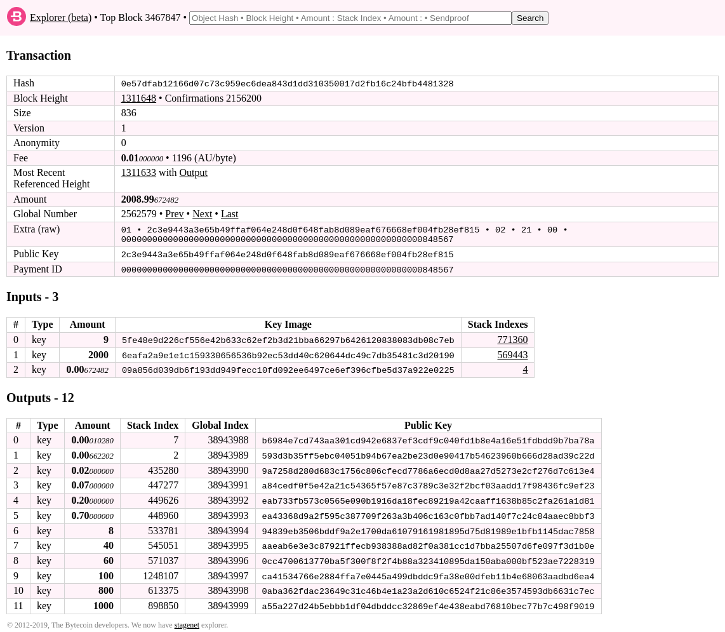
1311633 (138, 172)
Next (202, 213)
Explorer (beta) (60, 17)
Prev (174, 213)
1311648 (138, 98)
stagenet (187, 619)
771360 (512, 337)
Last (230, 213)
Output (194, 172)
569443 (512, 352)
